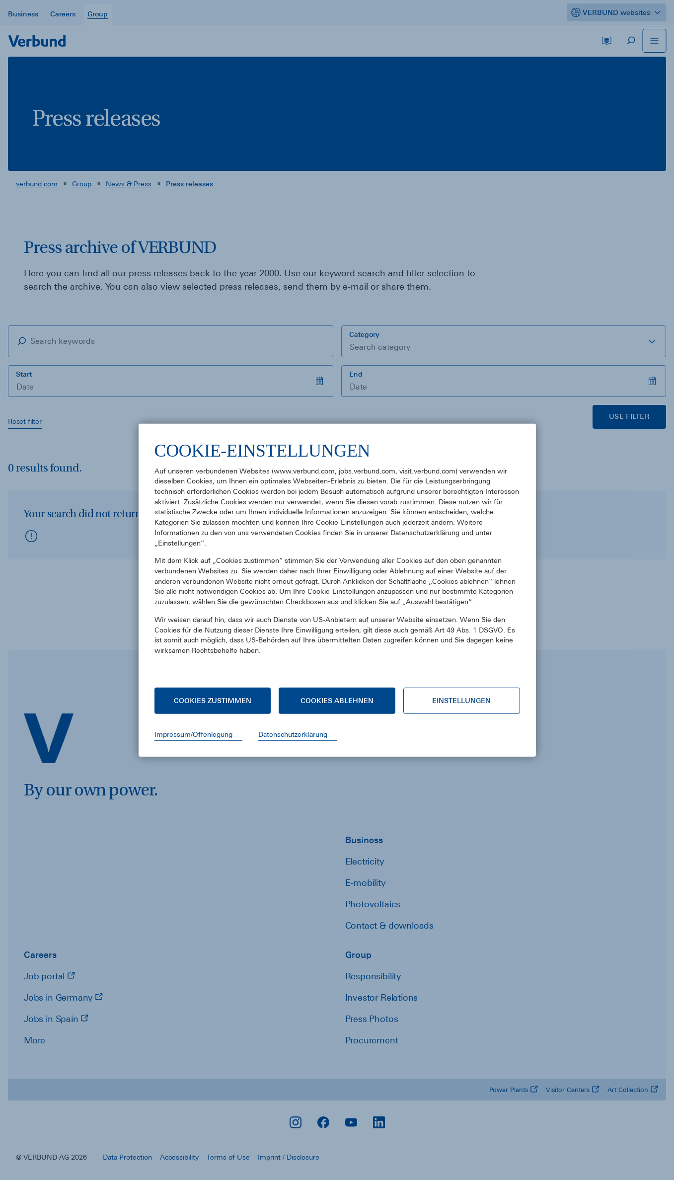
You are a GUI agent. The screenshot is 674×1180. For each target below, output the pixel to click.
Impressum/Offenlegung (193, 734)
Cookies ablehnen (337, 701)
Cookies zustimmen (212, 701)
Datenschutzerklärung (292, 734)
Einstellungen (461, 701)
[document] (337, 555)
